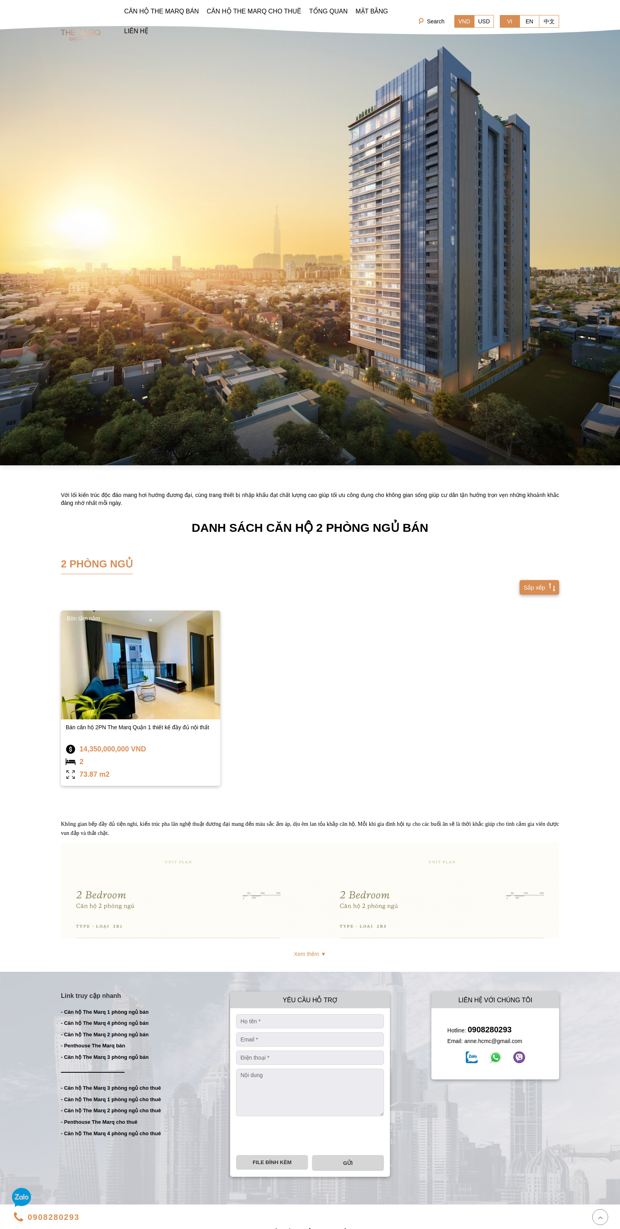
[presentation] (296, 1135)
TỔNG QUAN (328, 11)
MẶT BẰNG (371, 11)
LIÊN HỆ (136, 31)
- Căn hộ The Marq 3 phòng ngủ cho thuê (111, 1088)
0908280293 (490, 1029)
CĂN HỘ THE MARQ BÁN (161, 11)
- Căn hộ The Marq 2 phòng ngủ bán (105, 1034)
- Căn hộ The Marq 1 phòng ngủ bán (105, 1012)
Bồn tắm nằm (83, 618)
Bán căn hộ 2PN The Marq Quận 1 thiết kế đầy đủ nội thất (137, 727)
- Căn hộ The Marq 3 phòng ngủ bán (105, 1057)
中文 (549, 21)
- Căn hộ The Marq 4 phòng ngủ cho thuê (111, 1133)
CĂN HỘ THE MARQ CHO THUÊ (254, 11)
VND (464, 21)
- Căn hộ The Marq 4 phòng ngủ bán (105, 1023)
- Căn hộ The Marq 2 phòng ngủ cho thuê (111, 1110)
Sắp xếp (537, 587)
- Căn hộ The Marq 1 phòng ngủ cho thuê (111, 1099)
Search (435, 21)
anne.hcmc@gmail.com (493, 1041)
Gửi (348, 1163)
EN (529, 21)
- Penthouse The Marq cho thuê (99, 1122)
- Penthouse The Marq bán (93, 1046)
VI (509, 21)
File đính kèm (272, 1162)
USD (484, 21)
